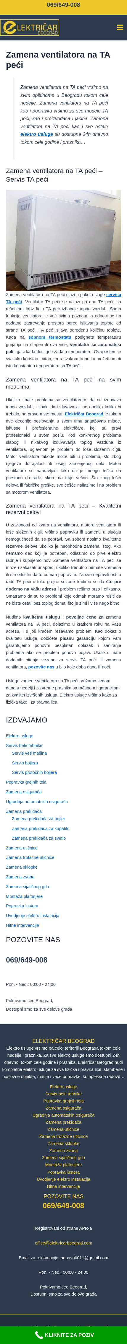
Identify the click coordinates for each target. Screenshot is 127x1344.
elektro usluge (36, 134)
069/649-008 (63, 4)
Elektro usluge (19, 735)
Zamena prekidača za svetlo (39, 838)
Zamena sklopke (22, 867)
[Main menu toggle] (120, 27)
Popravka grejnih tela (26, 782)
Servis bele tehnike (24, 745)
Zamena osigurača (24, 792)
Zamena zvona (20, 877)
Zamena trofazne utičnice (30, 857)
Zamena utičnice (22, 848)
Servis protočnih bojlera (34, 772)
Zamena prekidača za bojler (38, 818)
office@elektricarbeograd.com (63, 1243)
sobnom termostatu (49, 337)
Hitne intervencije (22, 925)
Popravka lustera (22, 905)
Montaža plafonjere (24, 896)
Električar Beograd (84, 414)
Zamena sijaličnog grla (27, 886)
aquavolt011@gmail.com (84, 1257)
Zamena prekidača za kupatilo (40, 828)
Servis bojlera (25, 763)
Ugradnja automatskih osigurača (37, 801)
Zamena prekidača (24, 811)
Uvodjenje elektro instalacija (33, 915)
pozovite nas (41, 667)
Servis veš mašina (29, 753)
